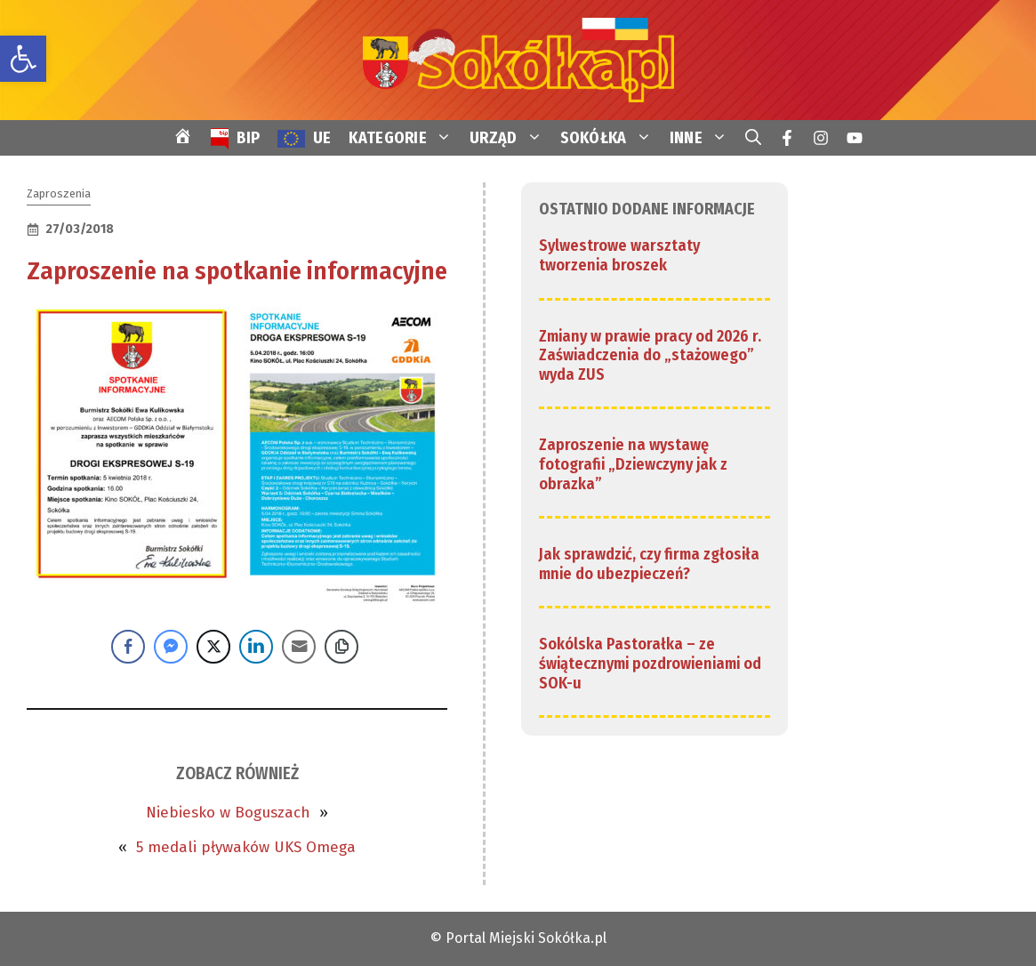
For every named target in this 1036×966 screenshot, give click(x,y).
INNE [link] (703, 138)
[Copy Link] (341, 647)
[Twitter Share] (213, 647)
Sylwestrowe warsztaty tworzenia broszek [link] (619, 255)
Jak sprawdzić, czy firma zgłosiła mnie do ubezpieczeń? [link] (649, 564)
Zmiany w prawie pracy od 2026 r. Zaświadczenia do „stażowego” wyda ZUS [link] (650, 355)
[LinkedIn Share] (256, 647)
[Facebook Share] (128, 647)
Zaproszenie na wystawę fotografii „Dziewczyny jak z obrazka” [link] (633, 464)
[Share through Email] (299, 647)
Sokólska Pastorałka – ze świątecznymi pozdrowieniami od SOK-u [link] (650, 663)
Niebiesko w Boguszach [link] (228, 812)
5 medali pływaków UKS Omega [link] (246, 847)
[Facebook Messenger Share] (171, 647)
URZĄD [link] (510, 138)
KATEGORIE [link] (405, 138)
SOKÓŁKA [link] (610, 138)
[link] (23, 59)
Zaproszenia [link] (59, 193)
